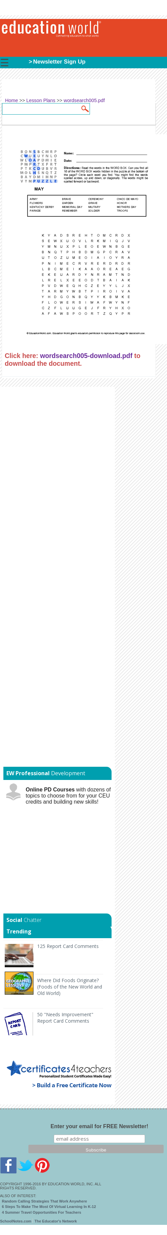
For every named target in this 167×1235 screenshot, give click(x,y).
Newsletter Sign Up (59, 61)
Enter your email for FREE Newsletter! (99, 1126)
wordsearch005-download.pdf (86, 355)
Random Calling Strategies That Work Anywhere (44, 1201)
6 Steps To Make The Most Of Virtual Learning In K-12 (49, 1207)
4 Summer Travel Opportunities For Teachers (41, 1212)
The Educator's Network (55, 1221)
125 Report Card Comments (68, 946)
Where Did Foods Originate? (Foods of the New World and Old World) (69, 986)
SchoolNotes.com (15, 1221)
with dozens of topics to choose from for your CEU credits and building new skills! (68, 796)
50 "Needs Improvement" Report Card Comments (65, 1017)
